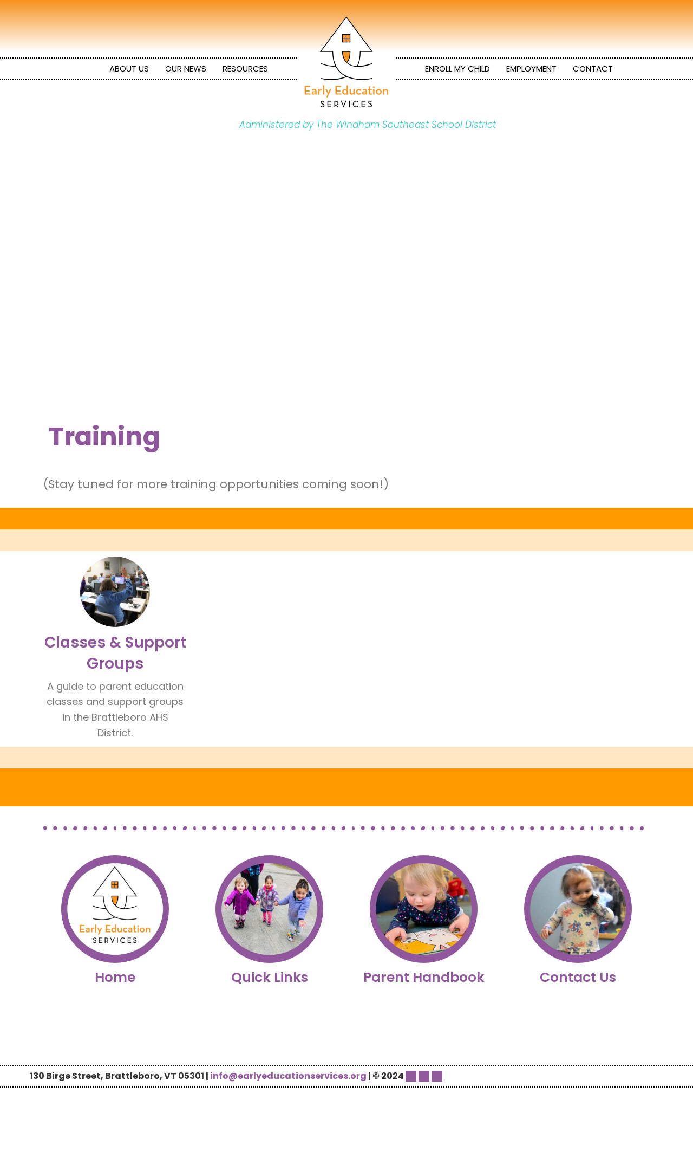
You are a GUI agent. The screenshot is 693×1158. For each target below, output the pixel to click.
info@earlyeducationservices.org (288, 1076)
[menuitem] (129, 68)
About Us (129, 68)
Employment (531, 68)
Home (115, 977)
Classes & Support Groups (115, 653)
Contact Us (578, 977)
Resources (245, 68)
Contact (593, 68)
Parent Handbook (424, 977)
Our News (185, 68)
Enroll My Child (457, 68)
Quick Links (269, 977)
